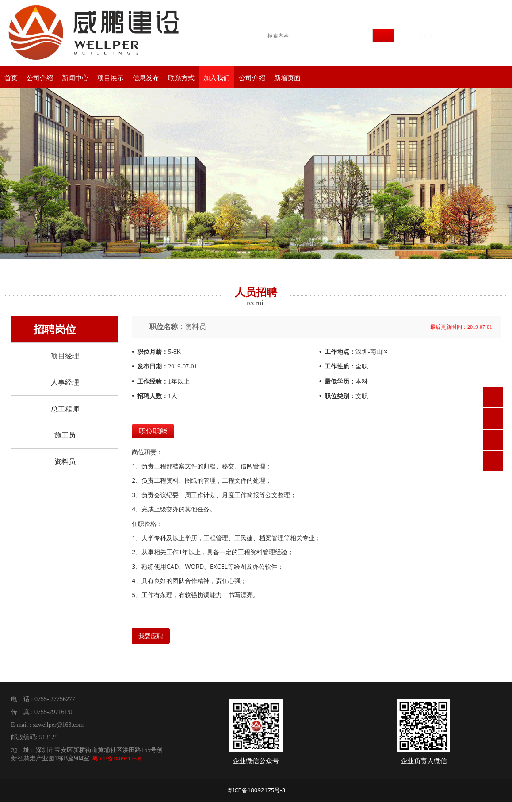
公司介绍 (40, 77)
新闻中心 (75, 77)
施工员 (65, 435)
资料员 (65, 461)
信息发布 (146, 77)
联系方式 (181, 77)
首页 (11, 77)
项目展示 (110, 77)
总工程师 (65, 409)
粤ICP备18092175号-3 (256, 790)
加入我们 (216, 77)
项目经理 (65, 356)
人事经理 (65, 382)
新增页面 (287, 77)
